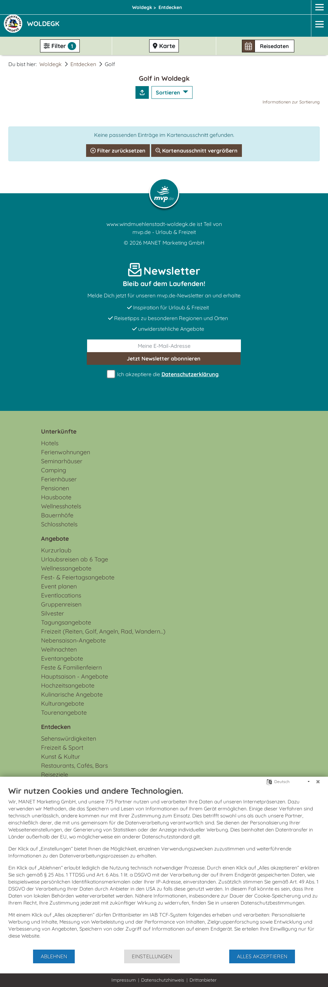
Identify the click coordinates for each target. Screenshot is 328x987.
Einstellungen (152, 956)
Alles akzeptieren (262, 956)
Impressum (123, 980)
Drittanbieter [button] (203, 980)
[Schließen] (318, 782)
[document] (164, 867)
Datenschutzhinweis (162, 980)
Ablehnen (54, 956)
